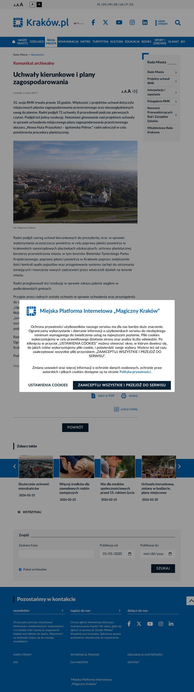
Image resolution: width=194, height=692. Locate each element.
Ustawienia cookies (48, 385)
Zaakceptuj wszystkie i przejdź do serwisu (122, 385)
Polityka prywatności (135, 372)
